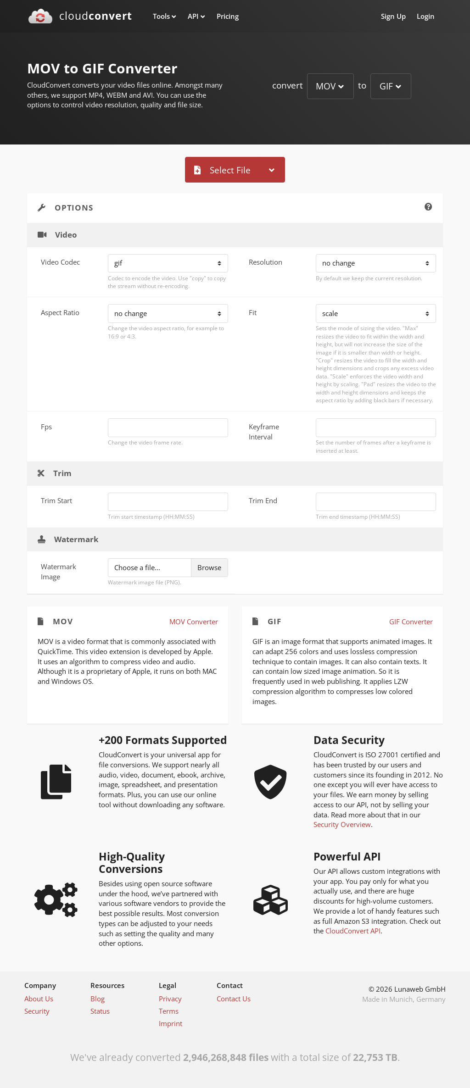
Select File (222, 170)
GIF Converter (411, 621)
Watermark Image (58, 571)
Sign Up (393, 16)
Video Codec (60, 261)
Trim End (263, 500)
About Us (38, 998)
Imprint (170, 1023)
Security (37, 1011)
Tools (161, 16)
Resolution (265, 261)
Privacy (170, 998)
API (193, 16)
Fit (253, 312)
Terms (169, 1011)
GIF (386, 86)
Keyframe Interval (264, 431)
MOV (326, 86)
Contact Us (234, 998)
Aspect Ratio (60, 312)
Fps (46, 426)
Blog (97, 998)
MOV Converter (193, 621)
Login (426, 16)
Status (100, 1011)
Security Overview (342, 824)
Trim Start (56, 500)
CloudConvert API (352, 930)
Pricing (228, 16)
